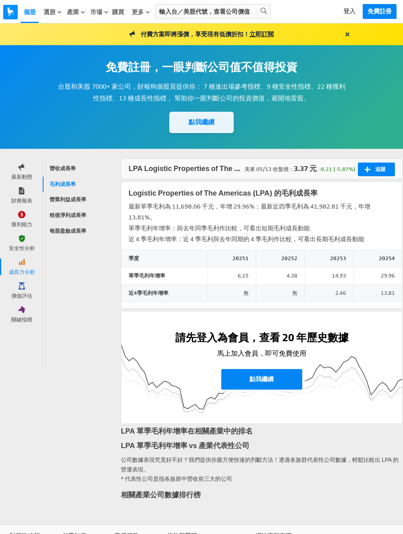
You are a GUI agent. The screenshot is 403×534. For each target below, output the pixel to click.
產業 (76, 12)
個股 (30, 12)
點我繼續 (201, 122)
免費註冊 (380, 11)
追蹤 (375, 169)
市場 (99, 12)
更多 (141, 12)
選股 (53, 12)
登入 (349, 11)
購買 (118, 12)
